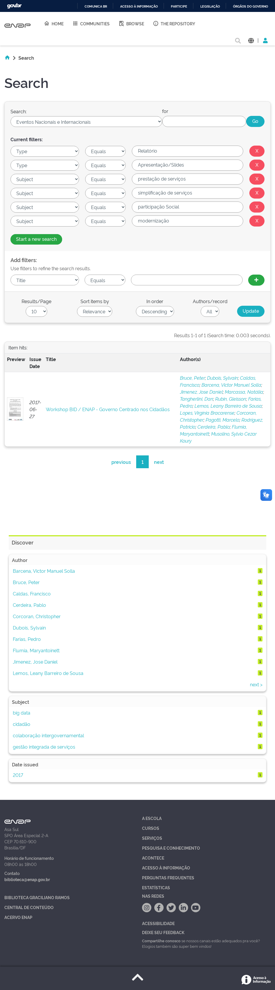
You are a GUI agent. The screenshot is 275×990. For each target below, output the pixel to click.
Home (54, 23)
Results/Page (36, 301)
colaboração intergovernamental (48, 735)
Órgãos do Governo (250, 6)
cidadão (21, 724)
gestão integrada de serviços (44, 746)
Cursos (150, 828)
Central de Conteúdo (29, 907)
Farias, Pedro (27, 639)
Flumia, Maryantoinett (36, 650)
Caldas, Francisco (32, 593)
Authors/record (210, 301)
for (165, 111)
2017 (18, 775)
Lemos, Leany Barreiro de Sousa (228, 405)
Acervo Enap (18, 917)
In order (154, 301)
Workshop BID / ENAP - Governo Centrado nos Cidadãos (108, 409)
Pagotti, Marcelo (222, 419)
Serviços (152, 838)
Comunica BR (96, 6)
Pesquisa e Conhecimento (171, 848)
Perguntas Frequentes (168, 877)
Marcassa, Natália (244, 391)
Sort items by (94, 301)
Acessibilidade (158, 923)
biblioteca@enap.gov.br (27, 879)
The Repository (174, 23)
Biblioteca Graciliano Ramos (37, 897)
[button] (251, 40)
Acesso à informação (139, 6)
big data (21, 712)
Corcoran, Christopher (37, 616)
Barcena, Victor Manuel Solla (231, 384)
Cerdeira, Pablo (213, 426)
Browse (131, 23)
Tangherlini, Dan (196, 398)
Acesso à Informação (166, 867)
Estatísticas (156, 887)
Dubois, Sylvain (222, 377)
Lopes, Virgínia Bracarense (207, 412)
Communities (91, 23)
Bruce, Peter (192, 377)
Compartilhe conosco (161, 940)
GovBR (14, 6)
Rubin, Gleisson (230, 398)
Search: (18, 111)
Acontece (153, 857)
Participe (179, 6)
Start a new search (36, 239)
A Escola (152, 818)
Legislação (210, 6)
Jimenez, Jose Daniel (201, 391)
